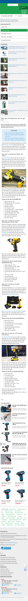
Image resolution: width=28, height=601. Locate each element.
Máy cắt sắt (19, 518)
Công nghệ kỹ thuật (5, 40)
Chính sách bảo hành (5, 571)
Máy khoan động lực (10, 514)
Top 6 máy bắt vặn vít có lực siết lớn (18, 424)
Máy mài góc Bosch (12, 516)
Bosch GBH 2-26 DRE (20, 525)
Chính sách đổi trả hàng (5, 574)
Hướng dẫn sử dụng (6, 33)
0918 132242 (24, 10)
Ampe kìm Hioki (11, 521)
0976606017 (18, 585)
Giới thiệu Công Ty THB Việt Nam (7, 557)
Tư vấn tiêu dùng (13, 19)
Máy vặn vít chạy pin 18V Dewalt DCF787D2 (15, 140)
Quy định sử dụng (4, 569)
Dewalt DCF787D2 (6, 337)
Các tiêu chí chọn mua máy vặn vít (19, 455)
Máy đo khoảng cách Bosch (15, 519)
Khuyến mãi (4, 27)
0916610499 (5, 585)
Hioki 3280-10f (10, 525)
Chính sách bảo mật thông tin (6, 572)
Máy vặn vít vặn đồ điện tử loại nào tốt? (19, 406)
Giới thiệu (20, 16)
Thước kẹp (16, 523)
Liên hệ (2, 565)
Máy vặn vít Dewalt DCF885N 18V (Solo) (14, 133)
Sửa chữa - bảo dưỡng (6, 36)
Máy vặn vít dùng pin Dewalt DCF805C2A (14, 138)
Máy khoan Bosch (8, 511)
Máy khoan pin (12, 509)
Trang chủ (2, 19)
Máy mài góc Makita (10, 518)
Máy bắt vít (19, 514)
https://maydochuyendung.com (11, 542)
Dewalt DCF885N (6, 158)
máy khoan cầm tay (14, 294)
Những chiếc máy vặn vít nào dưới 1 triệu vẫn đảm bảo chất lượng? (19, 444)
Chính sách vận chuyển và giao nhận (8, 561)
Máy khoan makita (9, 512)
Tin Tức (7, 19)
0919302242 (18, 593)
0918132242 (5, 593)
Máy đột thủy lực (9, 523)
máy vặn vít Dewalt (9, 144)
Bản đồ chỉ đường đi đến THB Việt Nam (9, 563)
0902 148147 (24, 13)
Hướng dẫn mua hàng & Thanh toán (8, 559)
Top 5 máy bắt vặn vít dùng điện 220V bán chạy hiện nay (19, 433)
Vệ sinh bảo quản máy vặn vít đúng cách (19, 414)
